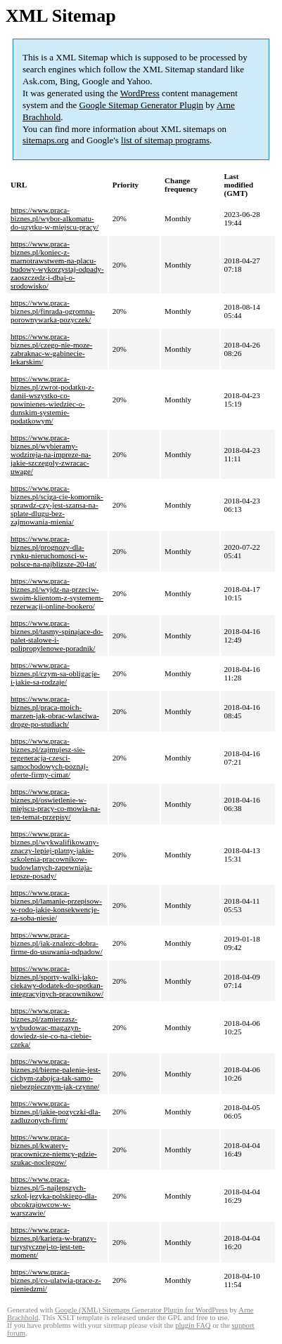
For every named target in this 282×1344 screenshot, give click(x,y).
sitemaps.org (46, 140)
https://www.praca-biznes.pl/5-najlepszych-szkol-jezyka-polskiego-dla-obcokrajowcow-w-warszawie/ (54, 1196)
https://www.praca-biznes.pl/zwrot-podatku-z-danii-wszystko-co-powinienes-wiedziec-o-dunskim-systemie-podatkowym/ (52, 399)
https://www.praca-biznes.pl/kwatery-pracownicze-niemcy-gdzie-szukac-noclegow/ (54, 1149)
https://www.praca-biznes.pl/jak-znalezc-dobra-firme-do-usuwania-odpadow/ (57, 943)
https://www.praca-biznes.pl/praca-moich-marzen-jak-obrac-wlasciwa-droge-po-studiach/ (55, 711)
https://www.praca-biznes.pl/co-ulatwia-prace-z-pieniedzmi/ (56, 1280)
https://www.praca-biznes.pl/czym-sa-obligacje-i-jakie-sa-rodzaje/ (55, 673)
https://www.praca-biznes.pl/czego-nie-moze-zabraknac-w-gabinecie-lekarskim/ (51, 349)
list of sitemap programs (165, 140)
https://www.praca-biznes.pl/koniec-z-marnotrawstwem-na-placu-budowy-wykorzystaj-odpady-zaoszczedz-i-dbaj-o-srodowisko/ (57, 264)
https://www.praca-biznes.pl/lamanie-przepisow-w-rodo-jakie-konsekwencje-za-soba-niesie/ (56, 905)
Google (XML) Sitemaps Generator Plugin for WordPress (141, 1310)
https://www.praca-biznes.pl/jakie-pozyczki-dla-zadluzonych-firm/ (56, 1111)
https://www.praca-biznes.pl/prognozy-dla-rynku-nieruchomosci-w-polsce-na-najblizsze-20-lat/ (53, 551)
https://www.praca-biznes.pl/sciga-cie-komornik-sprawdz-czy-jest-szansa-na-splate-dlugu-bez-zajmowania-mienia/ (57, 505)
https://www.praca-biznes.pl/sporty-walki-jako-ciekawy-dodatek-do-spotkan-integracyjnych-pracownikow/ (57, 981)
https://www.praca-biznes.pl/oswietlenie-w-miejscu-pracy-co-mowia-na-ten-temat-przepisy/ (56, 804)
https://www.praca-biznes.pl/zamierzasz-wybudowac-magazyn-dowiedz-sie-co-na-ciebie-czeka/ (51, 1027)
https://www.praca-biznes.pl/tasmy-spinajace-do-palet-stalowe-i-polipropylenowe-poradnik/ (57, 635)
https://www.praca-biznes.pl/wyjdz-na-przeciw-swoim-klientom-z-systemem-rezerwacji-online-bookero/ (57, 593)
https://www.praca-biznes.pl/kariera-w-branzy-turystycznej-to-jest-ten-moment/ (53, 1242)
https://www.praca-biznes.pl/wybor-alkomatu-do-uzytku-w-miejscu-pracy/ (54, 218)
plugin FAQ (192, 1325)
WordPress (140, 93)
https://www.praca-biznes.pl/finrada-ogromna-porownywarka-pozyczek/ (53, 311)
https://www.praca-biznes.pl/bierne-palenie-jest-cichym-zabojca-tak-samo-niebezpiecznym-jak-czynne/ (56, 1074)
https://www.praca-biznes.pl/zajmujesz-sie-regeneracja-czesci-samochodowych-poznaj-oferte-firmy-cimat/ (50, 758)
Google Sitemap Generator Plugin (141, 105)
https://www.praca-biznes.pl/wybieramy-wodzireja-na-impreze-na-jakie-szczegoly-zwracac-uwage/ (51, 454)
